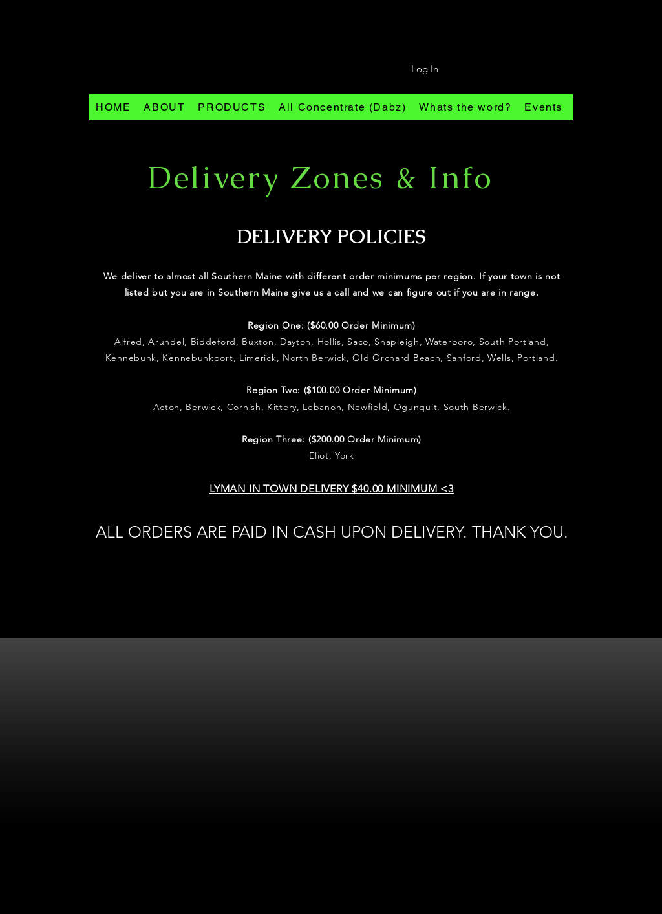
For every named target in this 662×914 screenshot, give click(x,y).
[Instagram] (305, 906)
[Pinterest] (347, 906)
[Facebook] (326, 906)
